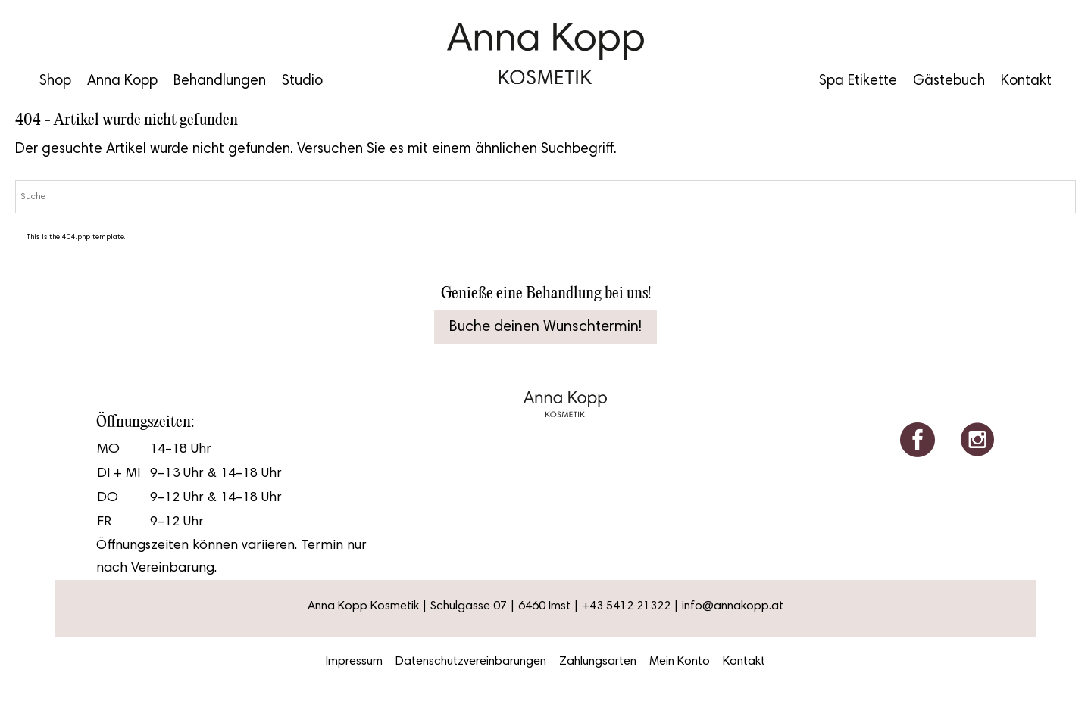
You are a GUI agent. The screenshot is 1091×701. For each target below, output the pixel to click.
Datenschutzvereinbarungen (470, 662)
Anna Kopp (122, 81)
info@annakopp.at (732, 606)
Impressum (354, 662)
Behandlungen (219, 81)
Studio (302, 81)
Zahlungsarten (597, 662)
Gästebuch (949, 81)
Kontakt (1026, 81)
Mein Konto (679, 662)
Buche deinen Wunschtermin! (545, 327)
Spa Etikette (858, 81)
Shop (55, 81)
